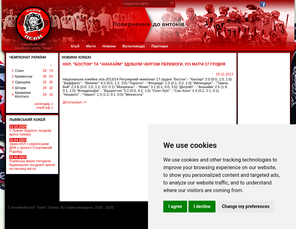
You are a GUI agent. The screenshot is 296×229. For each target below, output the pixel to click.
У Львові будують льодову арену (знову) (30, 130)
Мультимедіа (133, 46)
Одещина (22, 82)
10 (51, 94)
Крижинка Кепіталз (23, 94)
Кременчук (23, 76)
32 (51, 88)
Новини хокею (76, 57)
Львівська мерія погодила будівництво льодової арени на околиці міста (32, 162)
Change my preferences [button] (245, 206)
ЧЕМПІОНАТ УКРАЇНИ (27, 57)
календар (44, 104)
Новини (109, 46)
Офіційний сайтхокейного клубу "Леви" (34, 46)
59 (51, 76)
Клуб (75, 46)
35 (51, 82)
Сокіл (19, 71)
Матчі (90, 46)
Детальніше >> (75, 102)
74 (51, 71)
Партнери (160, 46)
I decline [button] (202, 206)
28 (44, 71)
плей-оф (44, 107)
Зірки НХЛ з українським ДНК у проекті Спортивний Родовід (30, 145)
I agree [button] (175, 206)
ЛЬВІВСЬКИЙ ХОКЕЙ (27, 119)
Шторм (20, 88)
